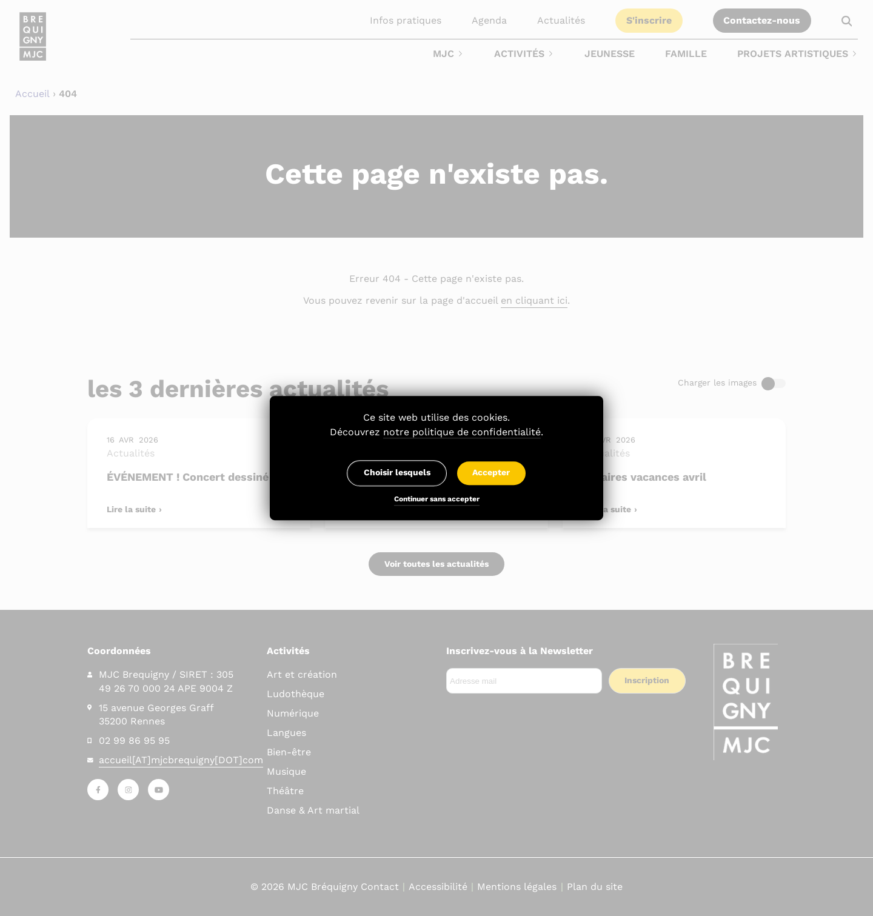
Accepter (491, 473)
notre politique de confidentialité (462, 432)
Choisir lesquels (397, 473)
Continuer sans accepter (437, 500)
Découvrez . (436, 432)
